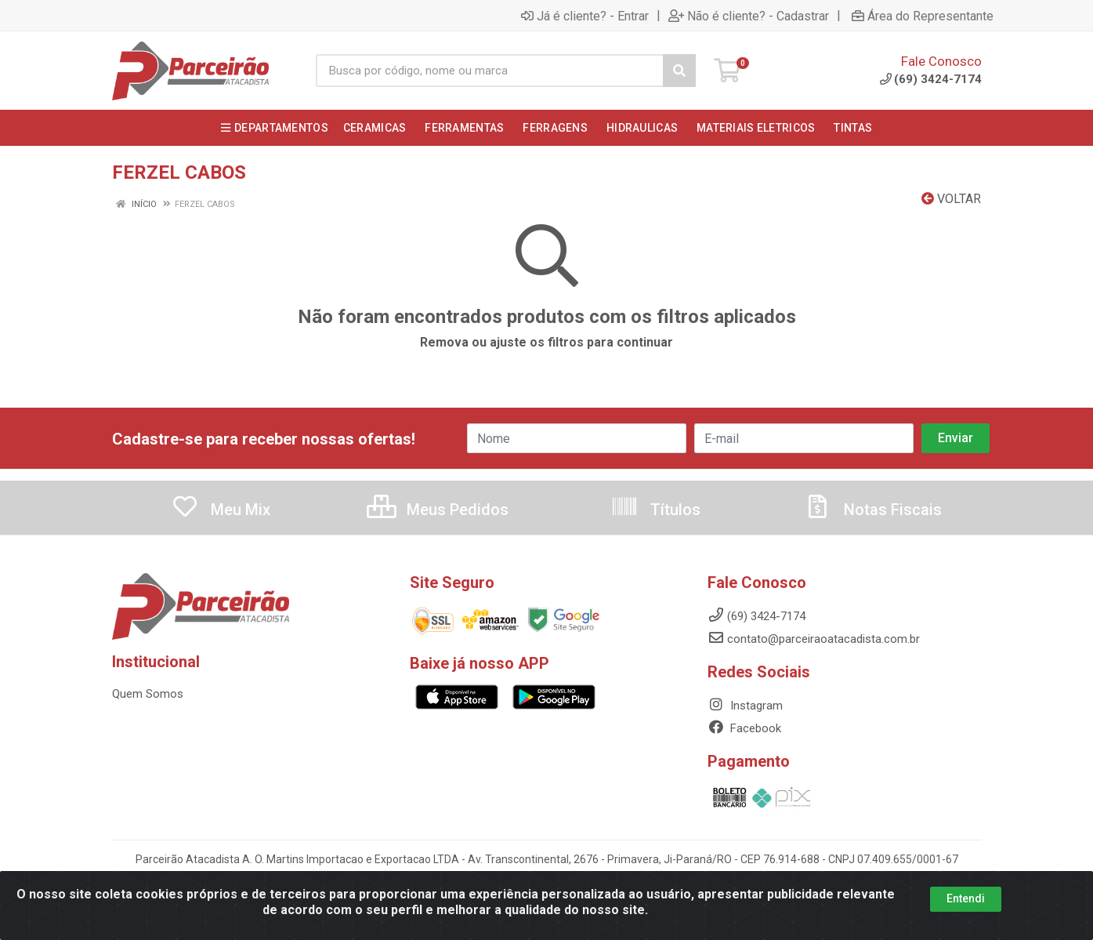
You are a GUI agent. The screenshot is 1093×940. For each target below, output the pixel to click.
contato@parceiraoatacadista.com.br (814, 639)
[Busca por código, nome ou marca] (490, 70)
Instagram (745, 706)
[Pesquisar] (679, 70)
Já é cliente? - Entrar (585, 15)
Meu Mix (220, 509)
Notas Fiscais (873, 509)
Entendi (965, 909)
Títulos (655, 509)
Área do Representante (922, 15)
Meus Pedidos (437, 509)
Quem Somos (147, 694)
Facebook (744, 728)
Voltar (951, 198)
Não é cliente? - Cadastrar (748, 15)
